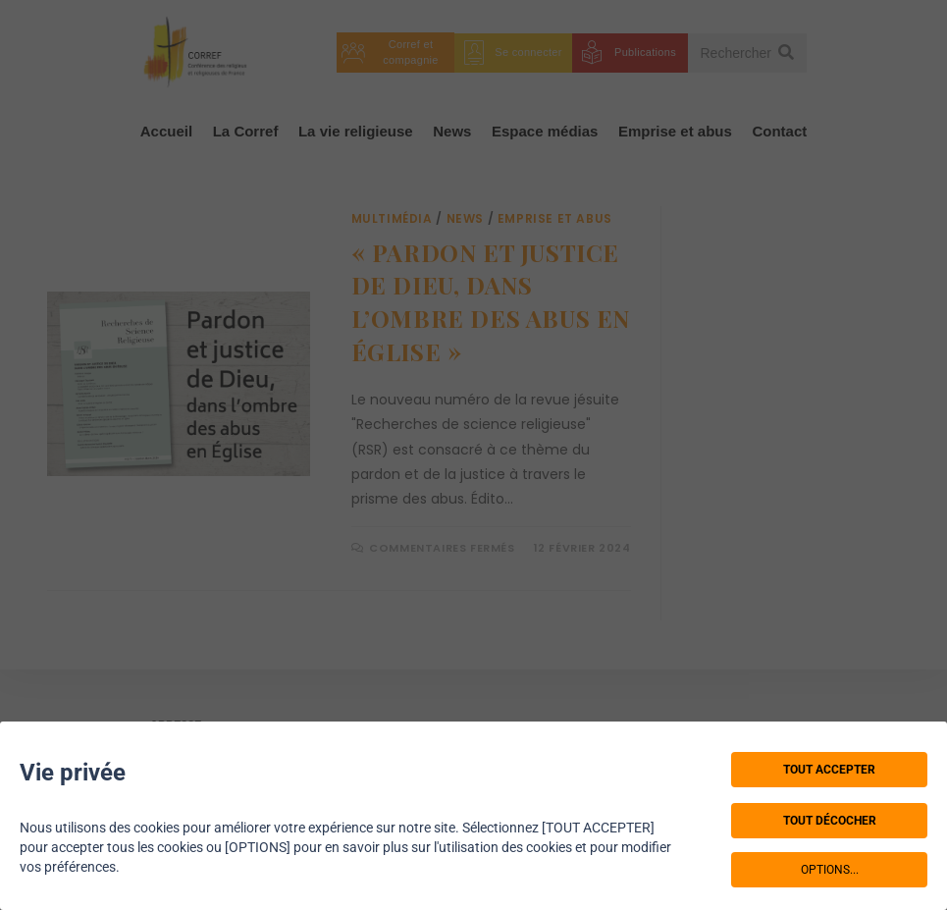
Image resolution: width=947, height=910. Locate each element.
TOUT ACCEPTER (829, 769)
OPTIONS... (830, 870)
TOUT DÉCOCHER (829, 821)
